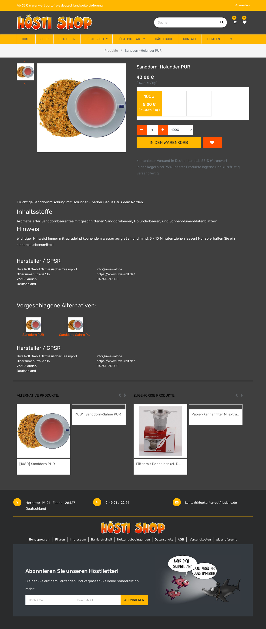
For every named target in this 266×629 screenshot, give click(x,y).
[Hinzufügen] (163, 130)
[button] (231, 39)
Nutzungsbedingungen (133, 539)
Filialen (60, 539)
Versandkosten (200, 539)
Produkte (111, 51)
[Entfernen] (142, 130)
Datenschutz (164, 539)
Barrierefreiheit (101, 539)
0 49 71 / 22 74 (117, 503)
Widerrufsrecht (226, 539)
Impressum (78, 539)
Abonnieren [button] (134, 600)
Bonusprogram (39, 539)
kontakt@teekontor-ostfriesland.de (211, 503)
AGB (181, 539)
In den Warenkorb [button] (169, 142)
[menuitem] (26, 39)
